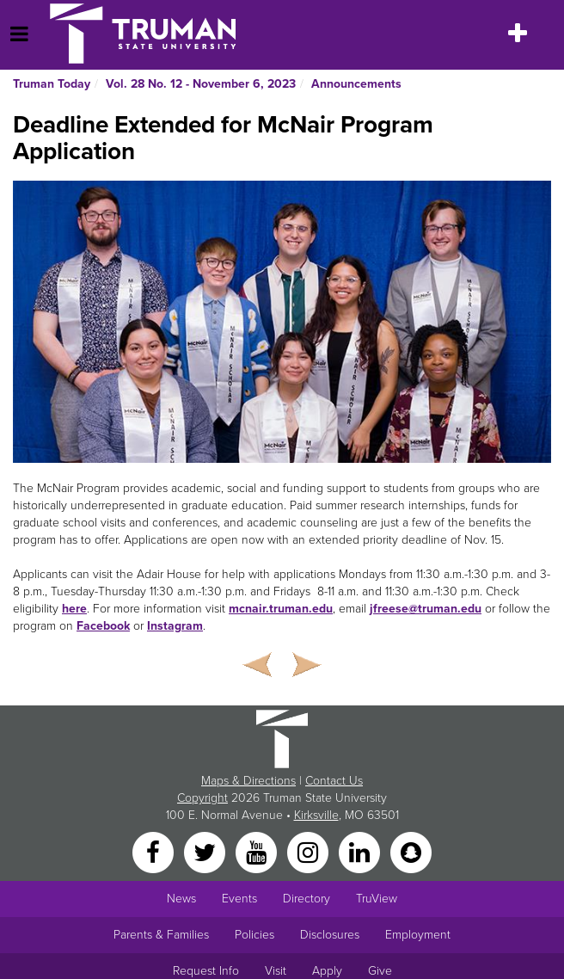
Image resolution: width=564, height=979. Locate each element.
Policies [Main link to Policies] (254, 934)
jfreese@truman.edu (425, 608)
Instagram (175, 626)
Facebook (103, 626)
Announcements (356, 84)
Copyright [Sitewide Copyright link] (202, 798)
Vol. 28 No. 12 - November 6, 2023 (201, 84)
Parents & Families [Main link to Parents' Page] (161, 934)
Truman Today (51, 84)
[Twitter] (206, 852)
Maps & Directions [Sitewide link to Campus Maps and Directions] (248, 780)
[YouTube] (258, 852)
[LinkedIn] (361, 852)
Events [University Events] (239, 898)
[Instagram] (309, 852)
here (74, 608)
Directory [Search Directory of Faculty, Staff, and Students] (306, 898)
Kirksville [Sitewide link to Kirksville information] (316, 815)
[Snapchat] (411, 852)
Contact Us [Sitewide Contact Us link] (334, 780)
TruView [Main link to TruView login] (376, 898)
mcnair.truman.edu (281, 608)
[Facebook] (155, 852)
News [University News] (181, 898)
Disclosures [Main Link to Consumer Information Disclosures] (329, 934)
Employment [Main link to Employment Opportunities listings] (418, 934)
